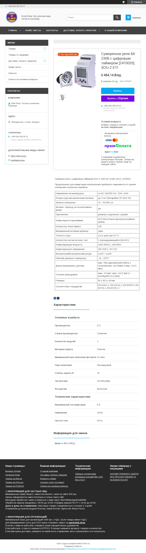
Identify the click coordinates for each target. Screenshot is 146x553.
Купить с (117, 98)
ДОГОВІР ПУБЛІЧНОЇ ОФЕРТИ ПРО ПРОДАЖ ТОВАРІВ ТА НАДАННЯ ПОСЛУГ (124, 477)
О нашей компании (116, 30)
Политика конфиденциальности (102, 549)
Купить (118, 91)
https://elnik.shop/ (18, 156)
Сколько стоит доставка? (52, 482)
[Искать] (117, 17)
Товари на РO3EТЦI (14, 486)
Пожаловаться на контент (77, 549)
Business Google (13, 471)
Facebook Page (12, 475)
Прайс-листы (33, 30)
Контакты (52, 30)
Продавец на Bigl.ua (73, 546)
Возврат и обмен (48, 479)
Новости (13, 38)
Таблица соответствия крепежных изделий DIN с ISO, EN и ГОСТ (89, 477)
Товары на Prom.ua (14, 482)
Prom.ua (86, 544)
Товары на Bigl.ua (13, 479)
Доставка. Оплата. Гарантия (79, 30)
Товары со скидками (18, 55)
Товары (12, 30)
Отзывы (29, 38)
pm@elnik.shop (18, 160)
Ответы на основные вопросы (57, 38)
